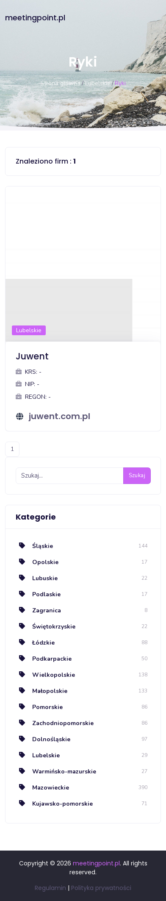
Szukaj (137, 475)
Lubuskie (37, 578)
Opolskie (37, 562)
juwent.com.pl (59, 416)
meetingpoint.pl (35, 17)
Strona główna (60, 83)
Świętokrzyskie (45, 627)
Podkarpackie (44, 659)
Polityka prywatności (101, 888)
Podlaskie (38, 594)
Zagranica (38, 610)
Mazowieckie (42, 788)
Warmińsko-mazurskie (56, 772)
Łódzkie (35, 643)
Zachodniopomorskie (55, 723)
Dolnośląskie (43, 739)
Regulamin (50, 888)
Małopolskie (41, 691)
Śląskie (34, 546)
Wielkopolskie (45, 675)
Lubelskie (98, 83)
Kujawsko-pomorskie (54, 804)
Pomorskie (39, 707)
